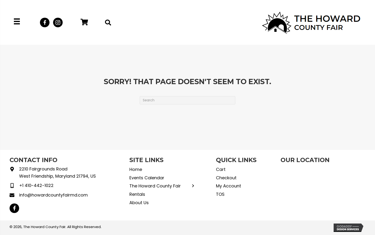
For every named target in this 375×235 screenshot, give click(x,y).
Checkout (226, 178)
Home (135, 169)
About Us (139, 203)
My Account (228, 186)
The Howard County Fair (155, 186)
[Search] (187, 100)
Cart (221, 169)
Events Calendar (146, 178)
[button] (45, 22)
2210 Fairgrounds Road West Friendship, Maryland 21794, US (57, 172)
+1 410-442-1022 (36, 185)
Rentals (137, 194)
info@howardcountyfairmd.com (53, 195)
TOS (220, 194)
